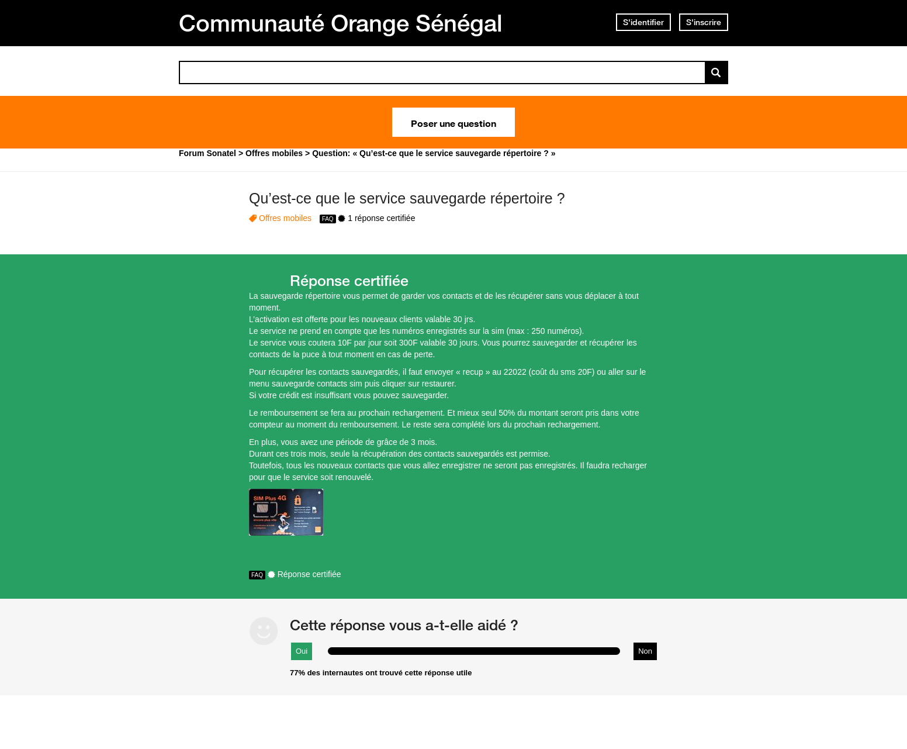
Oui (301, 651)
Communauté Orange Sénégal (341, 22)
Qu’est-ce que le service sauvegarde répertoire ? (407, 198)
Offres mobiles (285, 218)
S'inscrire (703, 22)
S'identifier (643, 22)
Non (645, 651)
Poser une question (453, 122)
